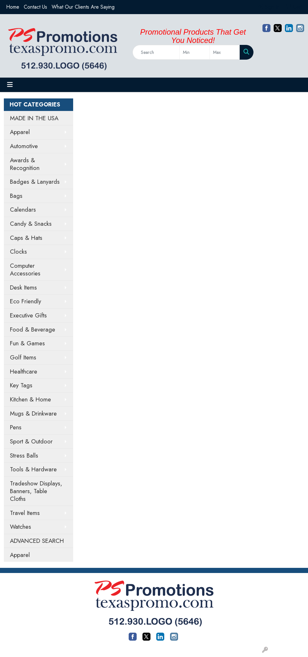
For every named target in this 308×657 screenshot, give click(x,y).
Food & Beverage (32, 329)
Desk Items (23, 287)
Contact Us (35, 7)
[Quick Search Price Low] (194, 52)
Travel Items (25, 513)
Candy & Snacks (31, 223)
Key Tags (21, 385)
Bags (16, 195)
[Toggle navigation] (10, 84)
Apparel (20, 132)
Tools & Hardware (33, 469)
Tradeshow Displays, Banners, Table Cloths (36, 491)
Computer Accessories (25, 269)
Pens (15, 427)
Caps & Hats (26, 237)
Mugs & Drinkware (33, 413)
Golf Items (23, 357)
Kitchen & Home (30, 399)
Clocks (18, 251)
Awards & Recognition (24, 164)
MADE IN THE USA (34, 118)
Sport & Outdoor (31, 441)
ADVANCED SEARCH (37, 540)
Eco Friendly (25, 301)
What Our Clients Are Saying (83, 7)
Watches (20, 526)
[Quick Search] (156, 52)
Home (12, 7)
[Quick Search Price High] (225, 52)
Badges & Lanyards (35, 181)
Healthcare (23, 371)
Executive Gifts (28, 315)
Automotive (24, 146)
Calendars (23, 209)
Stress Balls (24, 455)
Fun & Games (27, 343)
